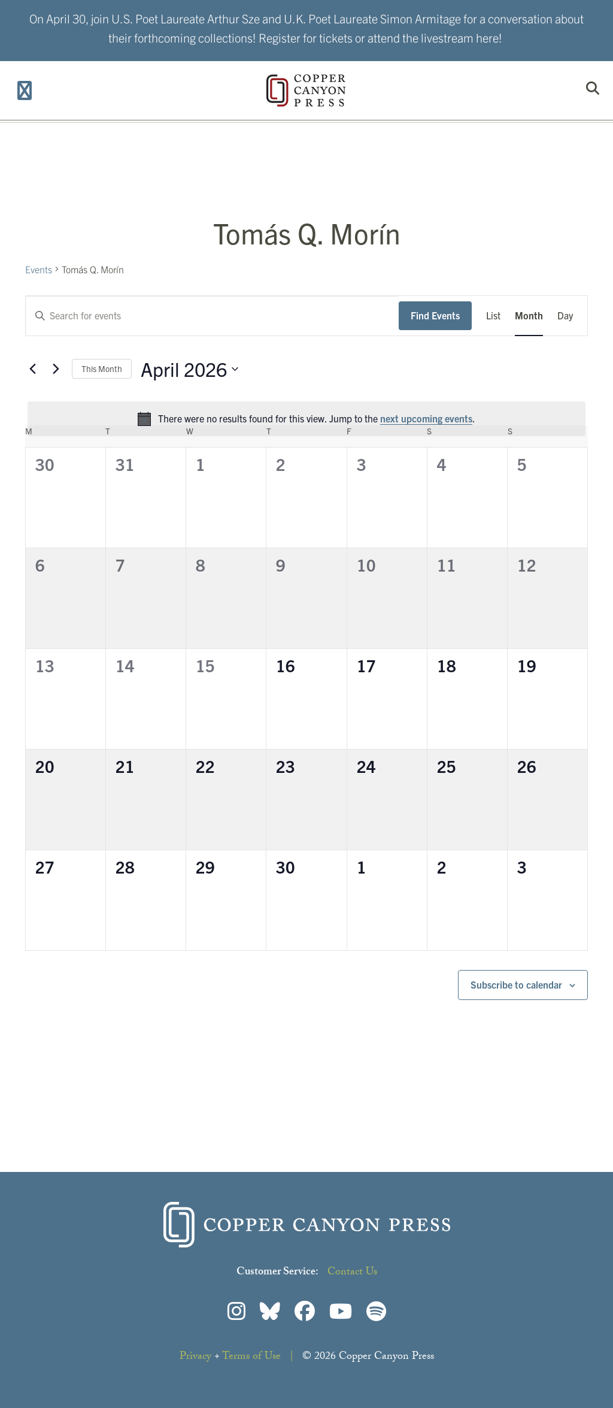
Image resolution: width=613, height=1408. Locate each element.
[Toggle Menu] (25, 90)
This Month (101, 368)
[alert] (306, 418)
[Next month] (55, 369)
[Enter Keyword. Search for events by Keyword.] (212, 316)
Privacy (195, 1357)
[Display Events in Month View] (529, 316)
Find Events (435, 315)
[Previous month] (32, 369)
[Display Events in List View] (493, 316)
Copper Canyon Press (305, 90)
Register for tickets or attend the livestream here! (380, 37)
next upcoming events (426, 418)
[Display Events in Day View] (565, 316)
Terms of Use (251, 1357)
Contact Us (352, 1273)
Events (38, 269)
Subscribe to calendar (516, 984)
